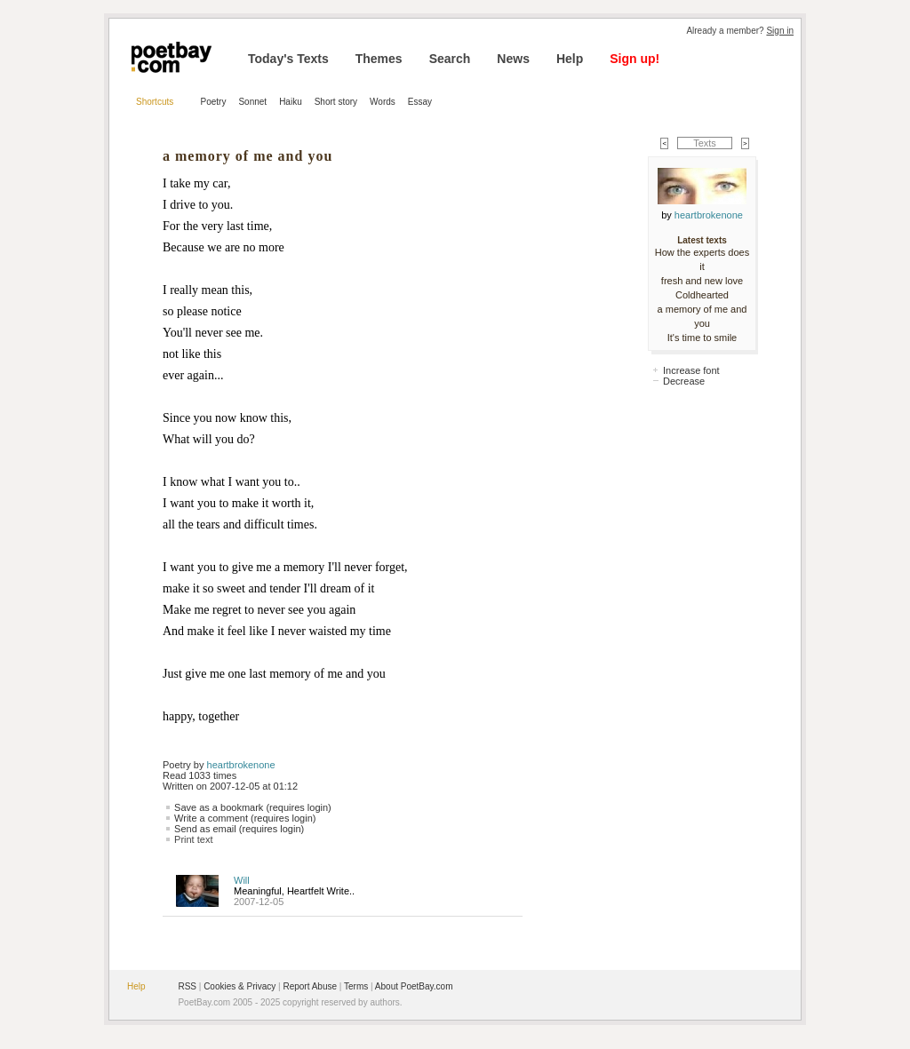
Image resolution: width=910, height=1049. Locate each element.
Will (242, 880)
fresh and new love (702, 280)
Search (450, 59)
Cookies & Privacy (239, 986)
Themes (379, 59)
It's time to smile (702, 337)
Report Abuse (310, 986)
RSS (187, 986)
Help (569, 59)
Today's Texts (288, 59)
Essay (420, 102)
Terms (356, 986)
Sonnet (252, 102)
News (513, 59)
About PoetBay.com (414, 986)
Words (382, 102)
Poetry (214, 102)
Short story (336, 102)
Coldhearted (702, 295)
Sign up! (634, 59)
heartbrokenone (241, 764)
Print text (193, 839)
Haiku (290, 102)
